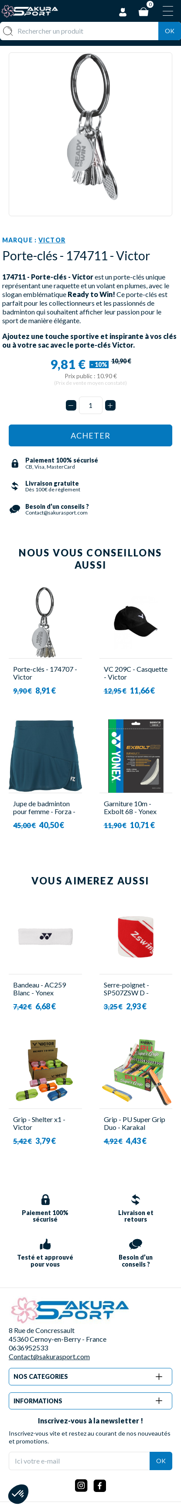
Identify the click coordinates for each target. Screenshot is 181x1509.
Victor (51, 240)
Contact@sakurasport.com (49, 1356)
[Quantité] (90, 405)
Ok (169, 31)
